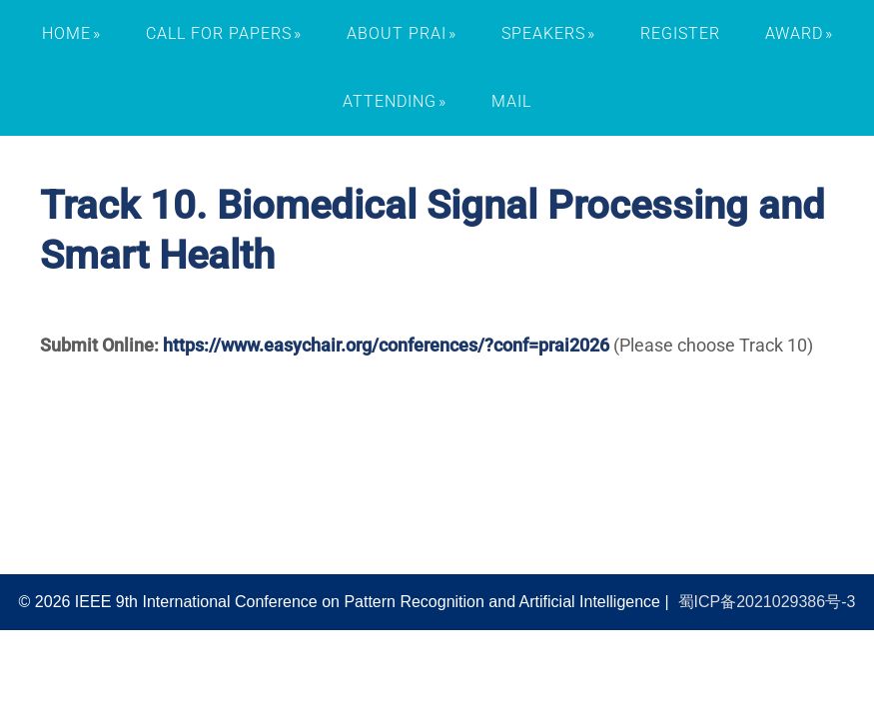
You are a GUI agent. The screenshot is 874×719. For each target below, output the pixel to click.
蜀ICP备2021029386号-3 (767, 601)
